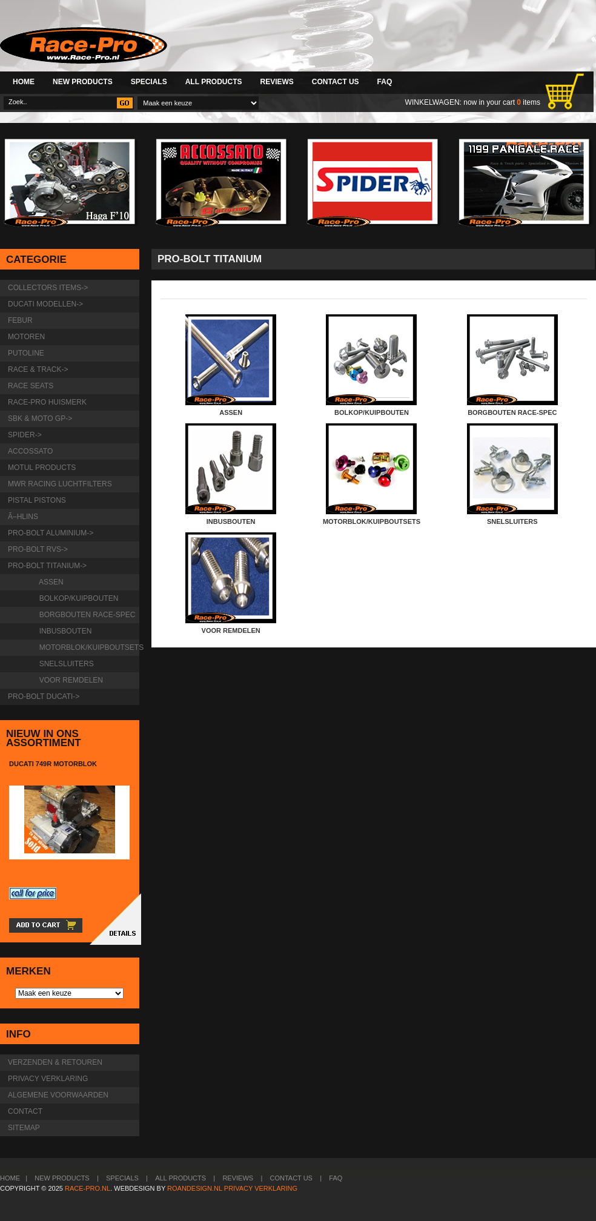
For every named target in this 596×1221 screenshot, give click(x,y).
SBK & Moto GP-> (40, 418)
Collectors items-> (48, 287)
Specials (149, 82)
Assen (49, 582)
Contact (25, 1111)
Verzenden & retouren (55, 1062)
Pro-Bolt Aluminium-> (50, 533)
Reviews (276, 82)
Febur (20, 320)
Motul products (42, 467)
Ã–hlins (23, 516)
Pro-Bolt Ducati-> (43, 696)
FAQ (384, 82)
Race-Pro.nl (87, 1188)
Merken (28, 971)
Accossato (30, 451)
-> (47, 565)
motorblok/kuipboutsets (87, 647)
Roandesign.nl (194, 1188)
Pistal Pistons (37, 500)
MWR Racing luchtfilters (60, 484)
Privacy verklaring (48, 1078)
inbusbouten (63, 631)
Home (24, 82)
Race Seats (30, 386)
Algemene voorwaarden (58, 1095)
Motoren (26, 337)
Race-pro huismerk (47, 402)
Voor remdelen (69, 680)
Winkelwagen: (433, 102)
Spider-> (25, 435)
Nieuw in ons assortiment (43, 738)
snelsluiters (64, 664)
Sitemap (24, 1127)
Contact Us (335, 82)
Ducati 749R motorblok (53, 763)
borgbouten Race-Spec (85, 614)
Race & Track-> (38, 369)
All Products (213, 82)
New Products (83, 82)
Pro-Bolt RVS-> (38, 549)
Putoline (26, 353)
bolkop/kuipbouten (76, 598)
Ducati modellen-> (45, 304)
